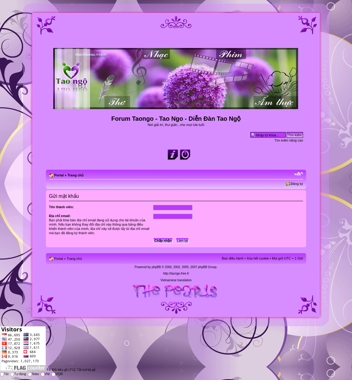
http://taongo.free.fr (176, 273)
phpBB (156, 267)
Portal (59, 175)
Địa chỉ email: (60, 216)
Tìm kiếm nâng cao (289, 140)
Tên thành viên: (61, 207)
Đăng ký (297, 184)
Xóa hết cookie (258, 258)
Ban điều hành (233, 258)
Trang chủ (75, 175)
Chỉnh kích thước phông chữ (298, 174)
